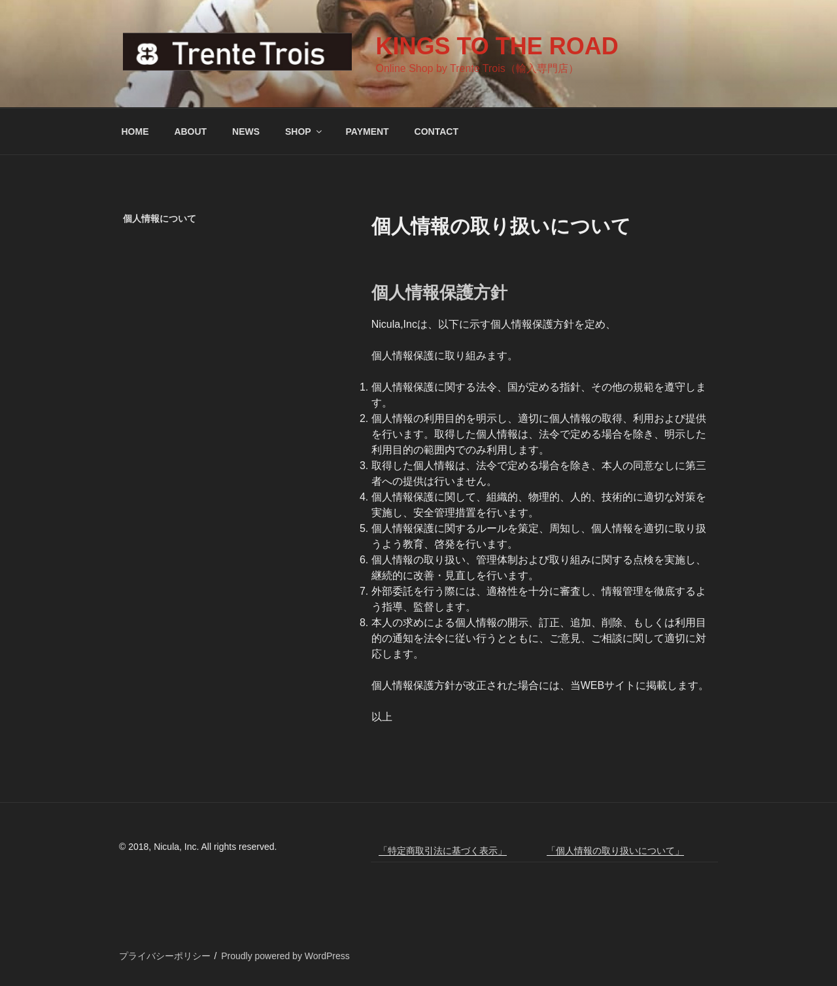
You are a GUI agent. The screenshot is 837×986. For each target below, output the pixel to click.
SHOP (304, 131)
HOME (135, 131)
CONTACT (436, 131)
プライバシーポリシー (165, 956)
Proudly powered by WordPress (285, 956)
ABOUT (190, 131)
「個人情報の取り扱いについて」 (615, 850)
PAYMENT (367, 131)
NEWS (246, 131)
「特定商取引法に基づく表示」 (443, 850)
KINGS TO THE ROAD (496, 46)
